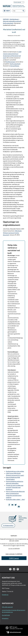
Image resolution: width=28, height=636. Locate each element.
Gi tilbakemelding (8, 525)
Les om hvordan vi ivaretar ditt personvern (13, 610)
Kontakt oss (5, 594)
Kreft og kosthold (8, 23)
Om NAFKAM (6, 615)
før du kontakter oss (7, 612)
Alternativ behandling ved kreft (12, 21)
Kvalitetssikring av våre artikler (15, 471)
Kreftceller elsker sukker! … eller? (15, 499)
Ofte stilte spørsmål (7, 607)
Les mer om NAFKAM (14, 548)
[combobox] (18, 10)
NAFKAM (6, 19)
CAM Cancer (14, 558)
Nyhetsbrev (5, 618)
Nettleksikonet (14, 19)
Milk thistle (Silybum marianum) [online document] (12, 233)
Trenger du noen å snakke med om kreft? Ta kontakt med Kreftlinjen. (14, 487)
